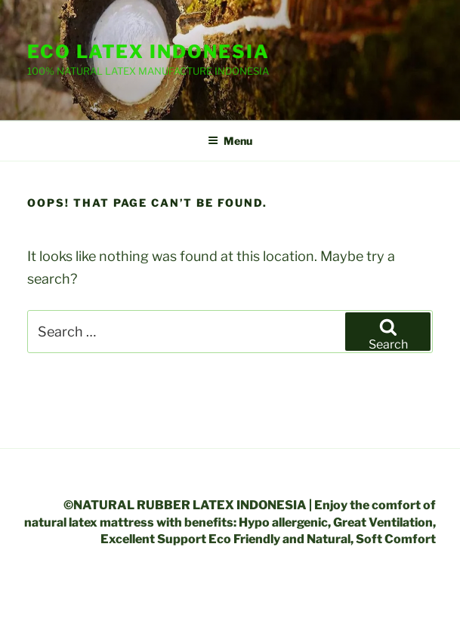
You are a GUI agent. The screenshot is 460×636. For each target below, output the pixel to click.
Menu (230, 140)
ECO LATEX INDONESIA (148, 52)
